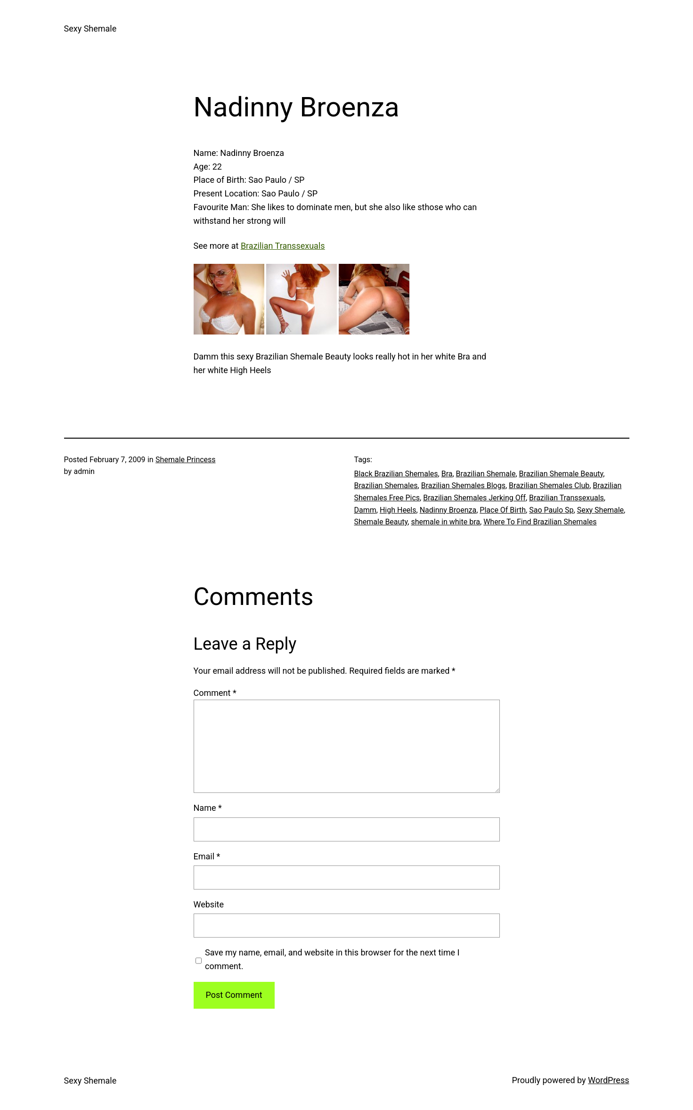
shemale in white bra (445, 521)
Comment (215, 693)
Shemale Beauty (381, 521)
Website (209, 904)
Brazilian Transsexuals (566, 497)
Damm (365, 510)
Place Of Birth (503, 510)
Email (207, 856)
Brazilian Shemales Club (549, 485)
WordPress (608, 1080)
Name (208, 808)
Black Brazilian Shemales (396, 473)
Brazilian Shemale (486, 473)
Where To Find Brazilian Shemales (539, 521)
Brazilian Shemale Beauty (561, 473)
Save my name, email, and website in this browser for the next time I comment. (332, 959)
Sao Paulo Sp (551, 510)
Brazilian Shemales (386, 485)
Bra (447, 473)
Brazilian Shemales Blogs (463, 485)
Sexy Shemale (90, 28)
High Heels (398, 510)
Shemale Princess (185, 459)
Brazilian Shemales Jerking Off (474, 497)
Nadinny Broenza (448, 510)
